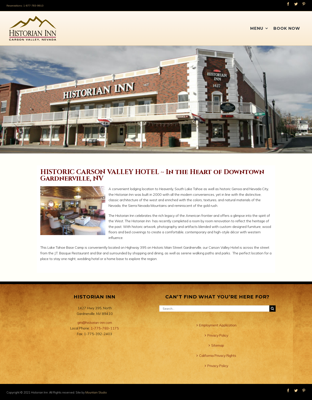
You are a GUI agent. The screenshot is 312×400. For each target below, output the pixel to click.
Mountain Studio (96, 392)
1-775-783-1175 (105, 328)
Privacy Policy (217, 335)
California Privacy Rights (217, 355)
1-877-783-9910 (33, 5)
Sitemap (217, 345)
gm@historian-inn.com (94, 322)
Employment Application (217, 325)
